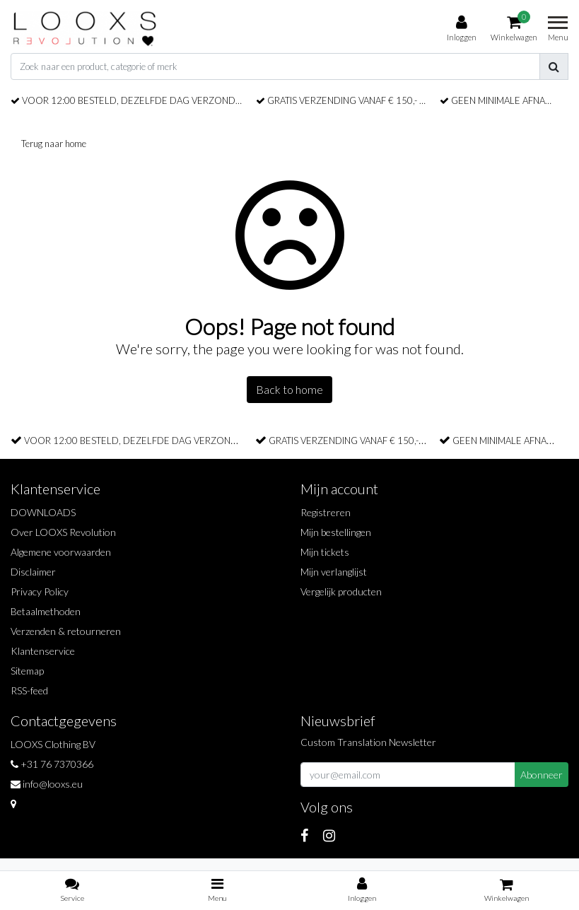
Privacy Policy (40, 591)
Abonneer (541, 775)
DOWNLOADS (43, 512)
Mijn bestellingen (335, 532)
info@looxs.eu (47, 784)
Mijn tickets (324, 552)
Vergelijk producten (341, 591)
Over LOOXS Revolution (63, 532)
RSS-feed (29, 690)
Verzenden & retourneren (66, 631)
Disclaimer (33, 572)
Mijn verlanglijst (333, 572)
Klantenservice (43, 651)
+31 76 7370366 (52, 764)
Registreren (325, 512)
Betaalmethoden (46, 611)
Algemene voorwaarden (61, 552)
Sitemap (27, 671)
